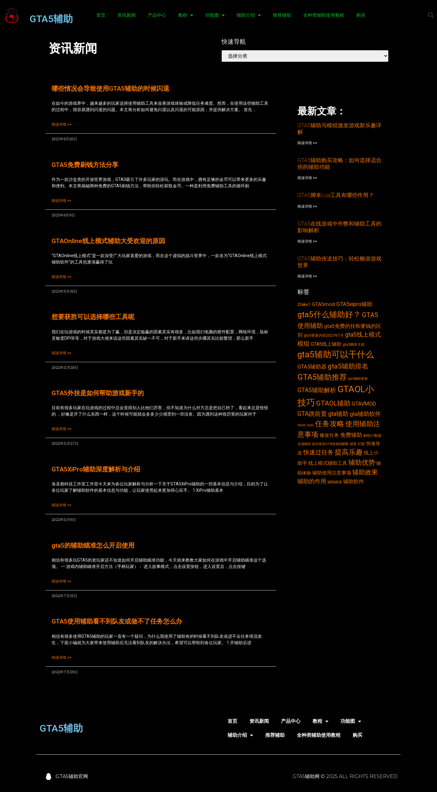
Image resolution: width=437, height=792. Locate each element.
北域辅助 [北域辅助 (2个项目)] (304, 444)
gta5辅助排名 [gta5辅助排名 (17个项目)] (348, 366)
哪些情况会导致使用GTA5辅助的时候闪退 (110, 88)
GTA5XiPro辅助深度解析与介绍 (96, 469)
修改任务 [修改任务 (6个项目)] (329, 435)
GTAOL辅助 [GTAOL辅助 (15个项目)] (333, 403)
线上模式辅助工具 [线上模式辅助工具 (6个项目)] (327, 463)
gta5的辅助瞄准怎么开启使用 (93, 545)
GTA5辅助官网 (72, 776)
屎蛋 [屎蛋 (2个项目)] (353, 444)
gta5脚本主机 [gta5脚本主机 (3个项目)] (354, 344)
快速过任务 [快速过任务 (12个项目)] (318, 452)
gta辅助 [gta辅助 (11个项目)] (338, 413)
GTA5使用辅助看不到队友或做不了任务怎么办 (117, 621)
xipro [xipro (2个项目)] (310, 425)
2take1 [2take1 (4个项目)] (304, 304)
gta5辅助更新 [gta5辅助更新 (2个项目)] (358, 379)
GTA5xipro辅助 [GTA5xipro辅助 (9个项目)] (354, 304)
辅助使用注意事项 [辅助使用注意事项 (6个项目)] (331, 473)
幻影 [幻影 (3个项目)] (361, 443)
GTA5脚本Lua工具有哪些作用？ (335, 195)
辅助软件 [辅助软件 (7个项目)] (353, 481)
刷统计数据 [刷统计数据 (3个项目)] (372, 435)
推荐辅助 (282, 15)
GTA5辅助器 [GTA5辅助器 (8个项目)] (312, 367)
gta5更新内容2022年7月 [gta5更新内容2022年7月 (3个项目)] (324, 335)
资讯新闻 (126, 15)
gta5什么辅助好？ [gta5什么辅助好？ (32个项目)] (329, 314)
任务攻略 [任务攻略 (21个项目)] (329, 424)
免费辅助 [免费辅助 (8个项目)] (351, 435)
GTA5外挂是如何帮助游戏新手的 (98, 393)
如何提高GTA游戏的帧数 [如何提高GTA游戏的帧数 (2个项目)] (330, 444)
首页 (100, 15)
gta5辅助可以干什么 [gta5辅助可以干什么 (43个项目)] (335, 354)
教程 (185, 15)
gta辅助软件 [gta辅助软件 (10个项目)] (365, 413)
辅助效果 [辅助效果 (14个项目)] (365, 472)
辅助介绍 (249, 15)
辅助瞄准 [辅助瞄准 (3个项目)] (334, 482)
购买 (360, 15)
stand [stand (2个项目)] (301, 425)
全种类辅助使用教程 (323, 15)
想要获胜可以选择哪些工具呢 (93, 317)
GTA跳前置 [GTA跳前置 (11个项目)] (312, 413)
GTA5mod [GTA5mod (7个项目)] (323, 304)
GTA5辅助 (51, 19)
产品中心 (157, 15)
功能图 (215, 15)
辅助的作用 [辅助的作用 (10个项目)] (311, 481)
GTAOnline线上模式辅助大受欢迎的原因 (108, 241)
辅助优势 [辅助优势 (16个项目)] (361, 462)
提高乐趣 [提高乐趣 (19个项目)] (349, 452)
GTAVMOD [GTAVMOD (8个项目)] (364, 404)
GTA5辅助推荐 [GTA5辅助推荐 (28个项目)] (322, 377)
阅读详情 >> (61, 124)
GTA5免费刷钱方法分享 (85, 164)
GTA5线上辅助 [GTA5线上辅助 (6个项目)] (326, 344)
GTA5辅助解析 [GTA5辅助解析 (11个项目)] (316, 390)
